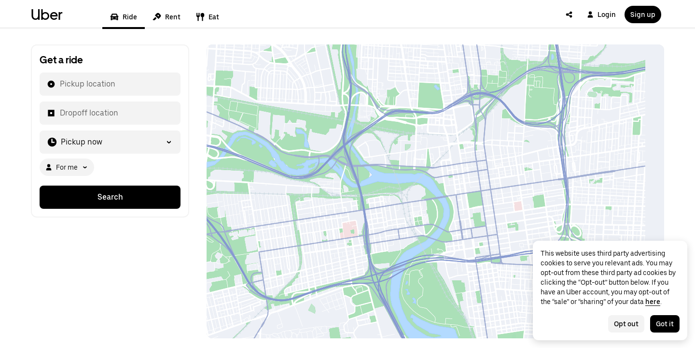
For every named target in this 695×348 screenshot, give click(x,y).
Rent (167, 17)
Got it (665, 324)
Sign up (642, 14)
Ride (123, 17)
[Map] (435, 191)
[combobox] (59, 84)
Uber (47, 14)
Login (601, 14)
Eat (207, 17)
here (652, 301)
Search (110, 197)
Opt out (626, 324)
